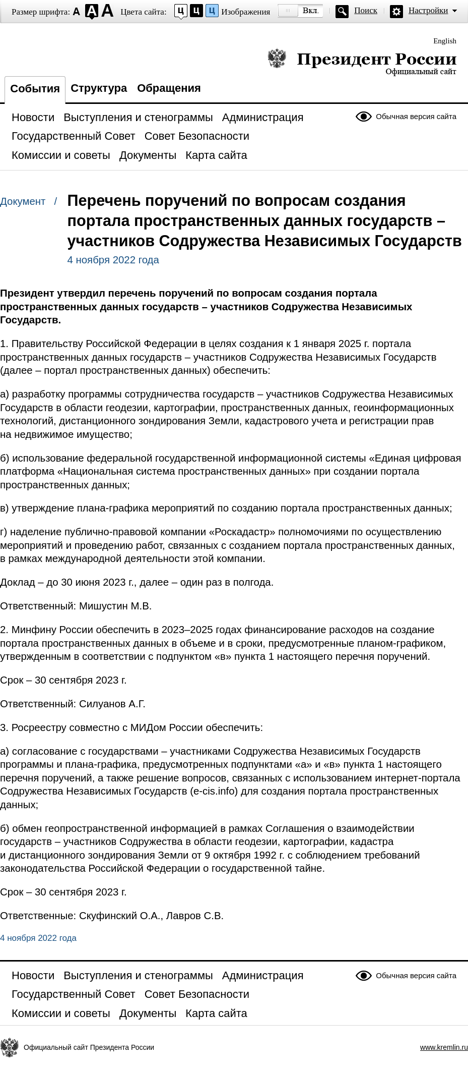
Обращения (169, 88)
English (444, 41)
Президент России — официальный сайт (362, 61)
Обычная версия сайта (416, 116)
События (35, 88)
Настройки (428, 10)
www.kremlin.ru (444, 1047)
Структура (99, 88)
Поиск (365, 10)
